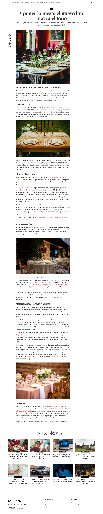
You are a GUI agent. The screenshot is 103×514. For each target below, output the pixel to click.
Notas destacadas (75, 504)
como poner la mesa (39, 421)
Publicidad (47, 506)
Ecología (33, 2)
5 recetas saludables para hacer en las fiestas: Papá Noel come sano (18, 456)
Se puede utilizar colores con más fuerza (30, 335)
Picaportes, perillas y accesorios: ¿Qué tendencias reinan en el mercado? (18, 482)
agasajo (57, 421)
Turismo (58, 2)
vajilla (25, 421)
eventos (46, 421)
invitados (52, 421)
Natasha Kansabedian (58, 107)
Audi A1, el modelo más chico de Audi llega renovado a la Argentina (40, 481)
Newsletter (47, 502)
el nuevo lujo (64, 421)
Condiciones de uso (11, 508)
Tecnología (52, 2)
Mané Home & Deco (23, 188)
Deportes (26, 2)
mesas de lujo (19, 421)
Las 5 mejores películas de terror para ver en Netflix (62, 480)
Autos (21, 2)
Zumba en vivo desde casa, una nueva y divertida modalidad (40, 456)
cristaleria (31, 421)
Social (46, 2)
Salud (41, 2)
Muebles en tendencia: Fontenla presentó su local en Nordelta (85, 481)
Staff (72, 506)
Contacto (47, 504)
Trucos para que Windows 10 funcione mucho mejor (62, 455)
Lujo (38, 2)
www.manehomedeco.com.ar (50, 110)
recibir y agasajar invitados (44, 91)
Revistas (73, 502)
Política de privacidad (20, 508)
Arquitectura (15, 2)
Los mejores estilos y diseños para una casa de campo (85, 456)
